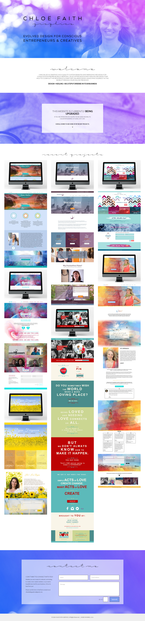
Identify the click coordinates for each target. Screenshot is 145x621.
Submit (114, 599)
